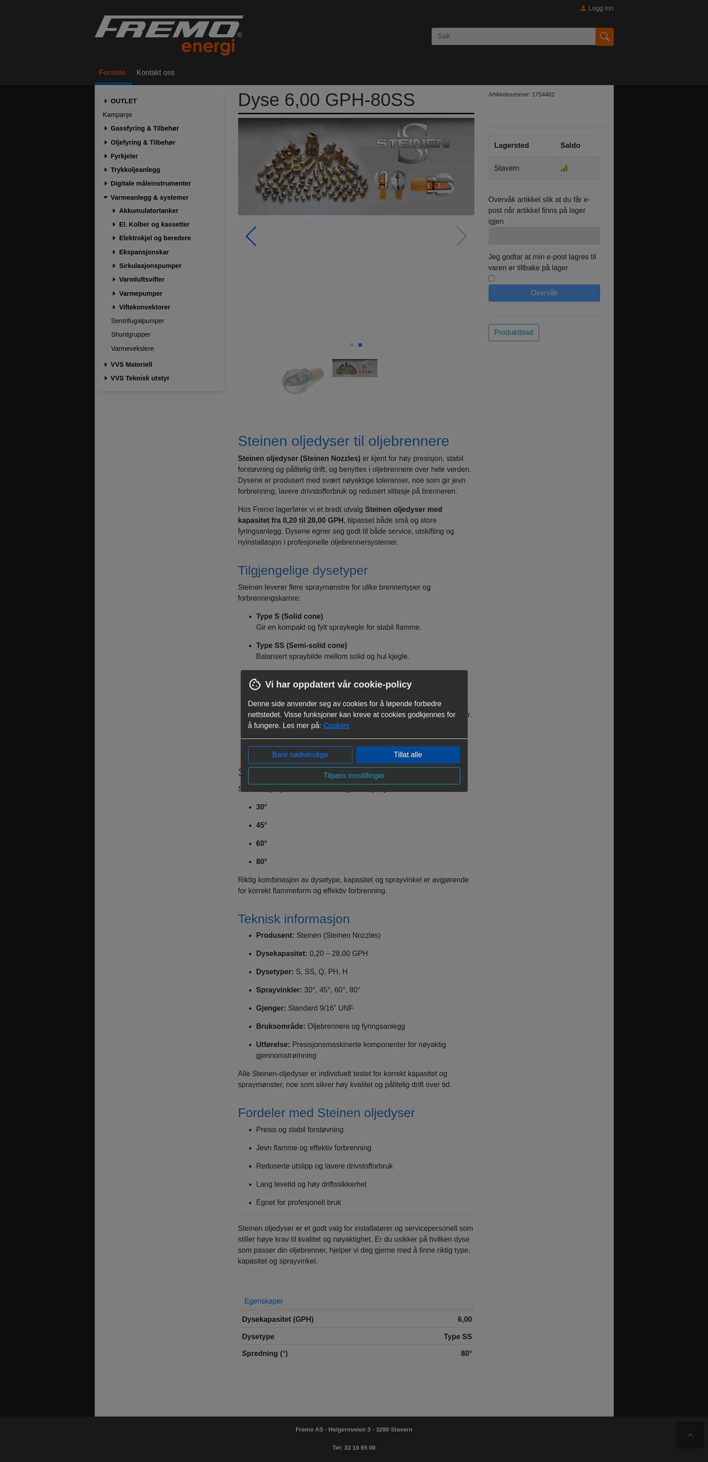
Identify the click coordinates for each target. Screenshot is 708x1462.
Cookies (336, 725)
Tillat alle (408, 755)
